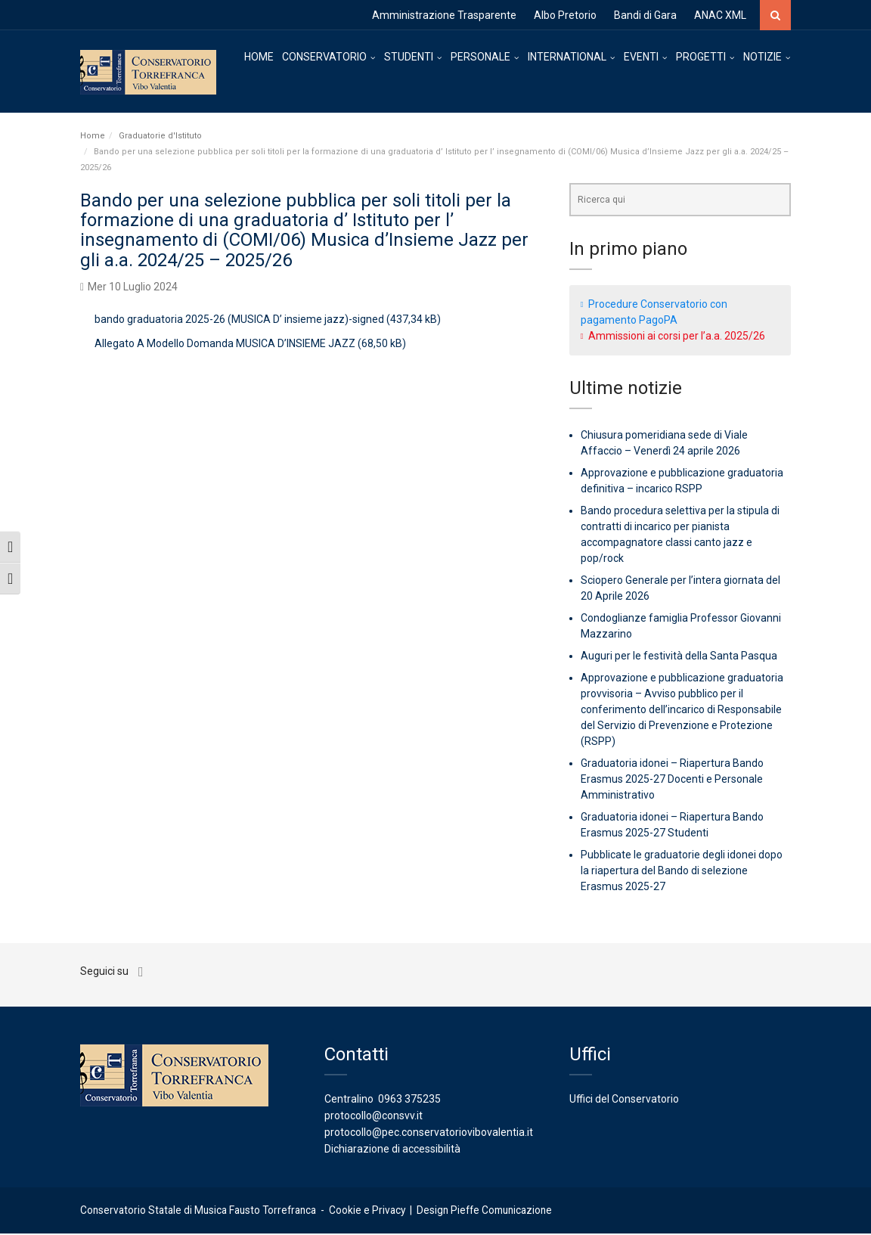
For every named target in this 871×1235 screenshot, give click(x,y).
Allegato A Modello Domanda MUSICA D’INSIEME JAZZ (225, 345)
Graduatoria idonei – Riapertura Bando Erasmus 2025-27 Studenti (672, 826)
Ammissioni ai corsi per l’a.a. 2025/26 (676, 336)
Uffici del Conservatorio (624, 1100)
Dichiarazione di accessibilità (392, 1150)
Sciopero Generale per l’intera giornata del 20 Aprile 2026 (680, 590)
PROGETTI (701, 57)
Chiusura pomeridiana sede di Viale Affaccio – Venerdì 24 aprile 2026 (664, 444)
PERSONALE (480, 57)
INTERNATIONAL (567, 57)
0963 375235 (409, 1100)
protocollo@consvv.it (373, 1117)
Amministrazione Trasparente (444, 15)
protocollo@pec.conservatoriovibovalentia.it (428, 1134)
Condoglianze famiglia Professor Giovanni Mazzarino (681, 627)
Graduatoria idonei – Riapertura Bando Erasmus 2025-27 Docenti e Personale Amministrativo (672, 780)
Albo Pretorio (565, 15)
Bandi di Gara (645, 15)
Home (92, 136)
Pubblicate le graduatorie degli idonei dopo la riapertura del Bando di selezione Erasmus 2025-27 (682, 872)
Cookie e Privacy (367, 1212)
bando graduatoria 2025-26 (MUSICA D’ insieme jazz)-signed (239, 321)
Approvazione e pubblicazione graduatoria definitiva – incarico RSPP (682, 482)
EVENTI (641, 57)
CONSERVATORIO (324, 57)
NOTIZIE (762, 57)
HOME (259, 57)
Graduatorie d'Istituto (160, 136)
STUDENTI (408, 57)
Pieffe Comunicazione (501, 1212)
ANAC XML (720, 15)
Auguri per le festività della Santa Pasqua (679, 657)
